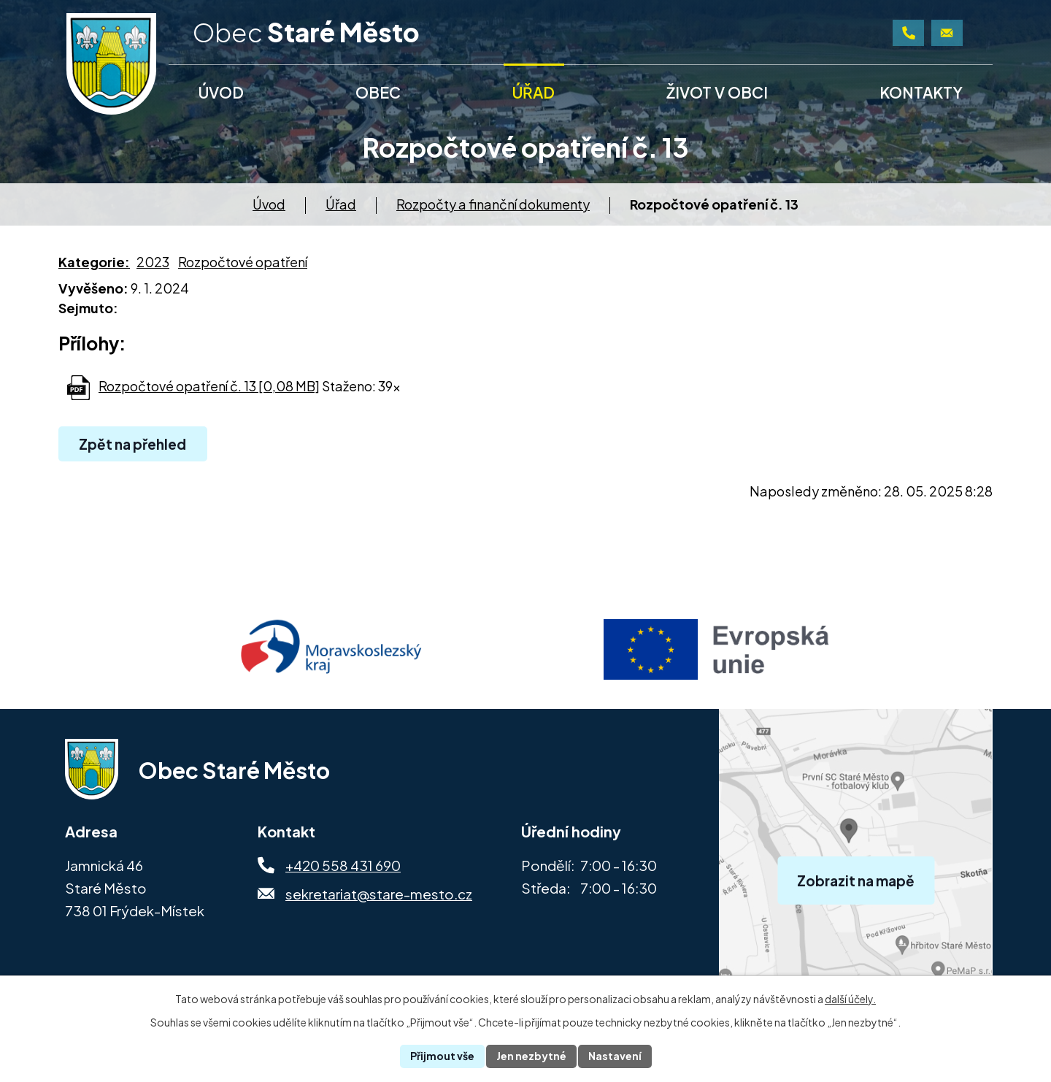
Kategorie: (94, 261)
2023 (152, 261)
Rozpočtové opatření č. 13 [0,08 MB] (209, 385)
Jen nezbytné (531, 1055)
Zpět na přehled (132, 444)
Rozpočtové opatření (242, 261)
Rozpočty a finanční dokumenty (493, 204)
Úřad (341, 204)
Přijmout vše (442, 1055)
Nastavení (615, 1055)
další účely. (850, 998)
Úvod (269, 204)
